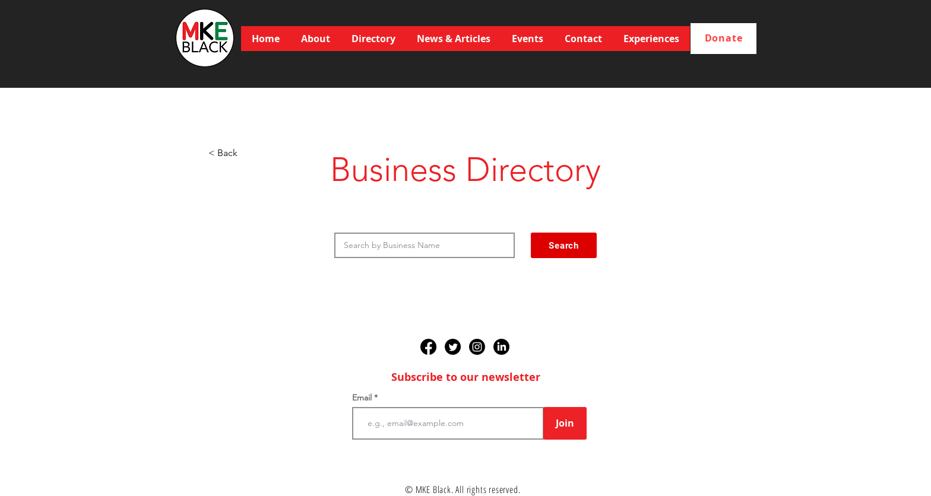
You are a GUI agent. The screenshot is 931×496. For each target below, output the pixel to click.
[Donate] (723, 38)
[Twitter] (453, 347)
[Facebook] (428, 347)
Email (363, 397)
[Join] (565, 423)
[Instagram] (477, 347)
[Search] (564, 245)
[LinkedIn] (501, 347)
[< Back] (247, 153)
